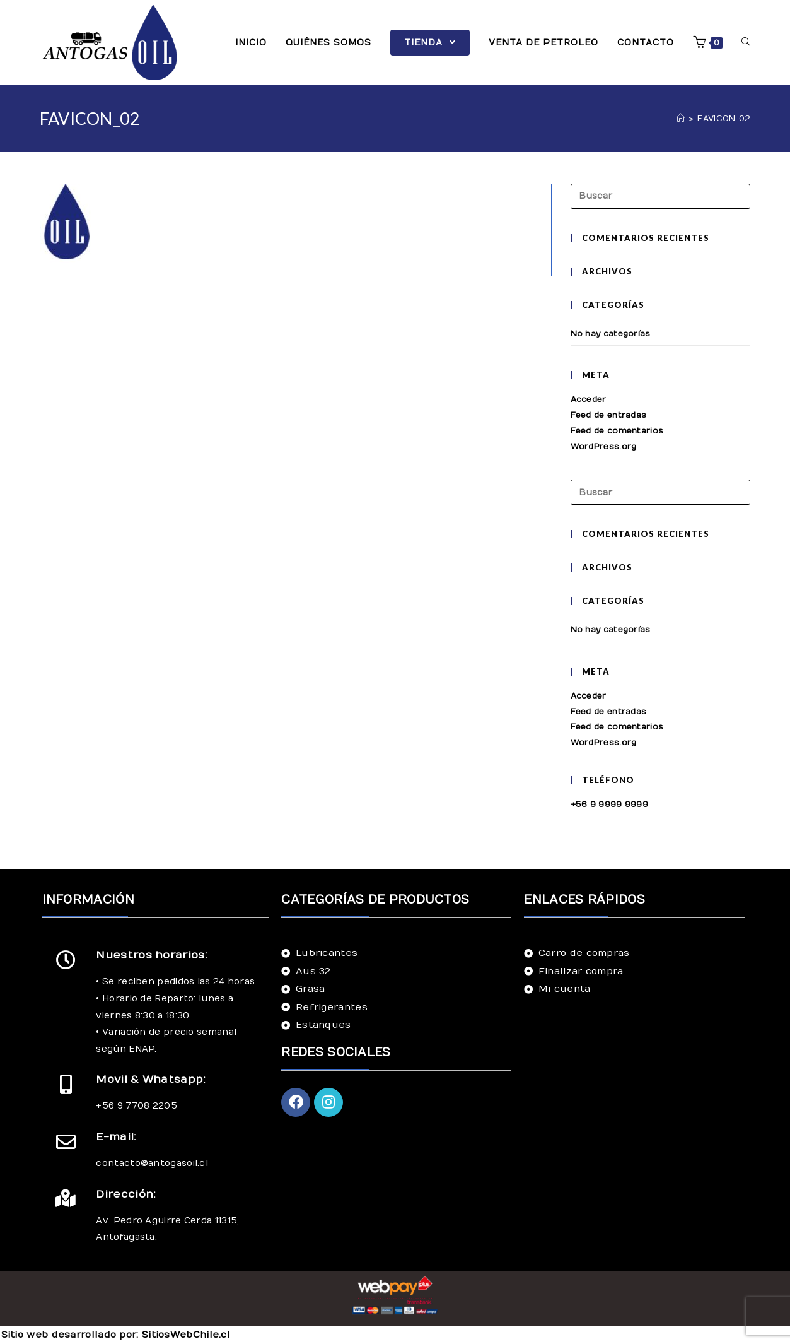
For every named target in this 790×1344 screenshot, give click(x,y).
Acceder (589, 399)
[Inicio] (681, 119)
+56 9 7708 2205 (136, 1105)
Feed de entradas (609, 415)
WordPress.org (604, 447)
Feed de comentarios (617, 431)
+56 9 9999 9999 (610, 804)
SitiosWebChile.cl (186, 1334)
